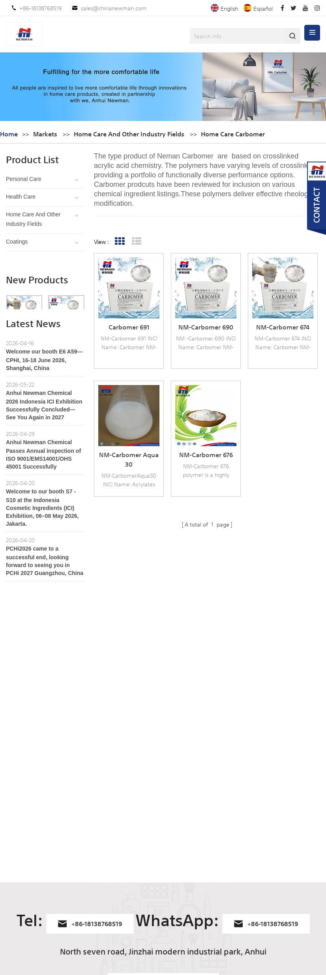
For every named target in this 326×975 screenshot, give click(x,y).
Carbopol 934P (175, 904)
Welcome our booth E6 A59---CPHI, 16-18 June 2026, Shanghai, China (44, 407)
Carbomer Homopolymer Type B (188, 845)
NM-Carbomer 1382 (99, 818)
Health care (21, 197)
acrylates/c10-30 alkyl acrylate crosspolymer (184, 823)
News (13, 831)
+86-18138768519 (41, 7)
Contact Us (19, 844)
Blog (11, 871)
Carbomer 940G (95, 871)
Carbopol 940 (173, 917)
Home (9, 134)
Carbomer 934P (176, 863)
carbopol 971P (174, 944)
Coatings (17, 241)
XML (11, 885)
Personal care (23, 179)
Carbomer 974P (94, 831)
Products (17, 818)
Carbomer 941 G (95, 844)
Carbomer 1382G (95, 858)
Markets (45, 134)
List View (137, 241)
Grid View (120, 241)
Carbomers (170, 804)
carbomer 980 (175, 877)
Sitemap (16, 858)
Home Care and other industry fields (33, 219)
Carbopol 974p (174, 890)
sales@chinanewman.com (113, 7)
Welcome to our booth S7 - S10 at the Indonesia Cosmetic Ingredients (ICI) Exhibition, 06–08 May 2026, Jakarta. (42, 555)
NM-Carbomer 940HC (102, 804)
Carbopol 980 (173, 930)
